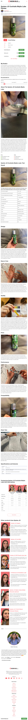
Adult (14, 703)
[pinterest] (14, 678)
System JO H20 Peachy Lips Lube (18, 555)
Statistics (14, 695)
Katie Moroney (7, 10)
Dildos (14, 708)
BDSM (14, 714)
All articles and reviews (5, 660)
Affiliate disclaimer (14, 690)
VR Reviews (14, 702)
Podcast (14, 698)
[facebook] (9, 678)
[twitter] (11, 678)
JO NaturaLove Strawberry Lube (18, 572)
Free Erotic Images (14, 696)
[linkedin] (19, 678)
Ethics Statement (14, 691)
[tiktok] (22, 678)
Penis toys (14, 711)
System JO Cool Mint (16, 539)
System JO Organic (15, 523)
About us (14, 683)
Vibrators (14, 707)
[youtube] (6, 678)
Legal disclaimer (14, 687)
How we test (14, 684)
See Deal (21, 49)
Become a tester (14, 699)
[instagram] (16, 678)
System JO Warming (19, 492)
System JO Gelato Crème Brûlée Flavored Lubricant (17, 590)
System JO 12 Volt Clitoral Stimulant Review (16, 610)
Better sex (14, 715)
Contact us (14, 686)
